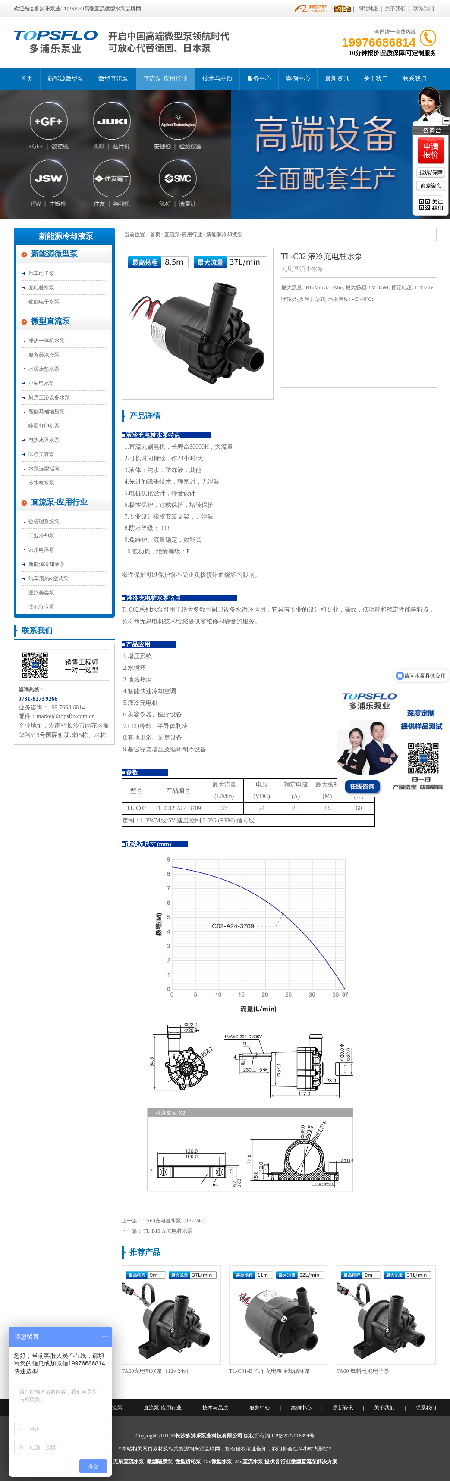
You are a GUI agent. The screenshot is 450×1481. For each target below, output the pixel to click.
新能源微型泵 (65, 78)
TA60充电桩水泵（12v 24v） (176, 1221)
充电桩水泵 (41, 287)
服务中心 (259, 78)
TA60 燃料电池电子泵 (363, 1371)
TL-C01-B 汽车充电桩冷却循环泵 (269, 1371)
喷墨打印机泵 (44, 426)
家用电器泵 (41, 550)
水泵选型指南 (44, 469)
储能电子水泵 (44, 302)
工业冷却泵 (41, 536)
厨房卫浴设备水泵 (49, 397)
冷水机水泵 (41, 483)
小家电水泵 (41, 383)
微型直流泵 (113, 78)
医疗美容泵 (41, 454)
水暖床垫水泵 (44, 369)
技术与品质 (217, 78)
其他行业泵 (41, 607)
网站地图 (368, 9)
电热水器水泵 (44, 440)
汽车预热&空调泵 (48, 578)
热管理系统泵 (44, 522)
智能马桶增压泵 (46, 412)
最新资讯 (337, 78)
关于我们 (395, 9)
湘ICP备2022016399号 (290, 1436)
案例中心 (298, 78)
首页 (27, 78)
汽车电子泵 (41, 273)
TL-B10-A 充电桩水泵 (168, 1231)
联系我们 (423, 9)
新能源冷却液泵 (66, 236)
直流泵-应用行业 (165, 78)
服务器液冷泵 (44, 355)
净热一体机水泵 (46, 340)
